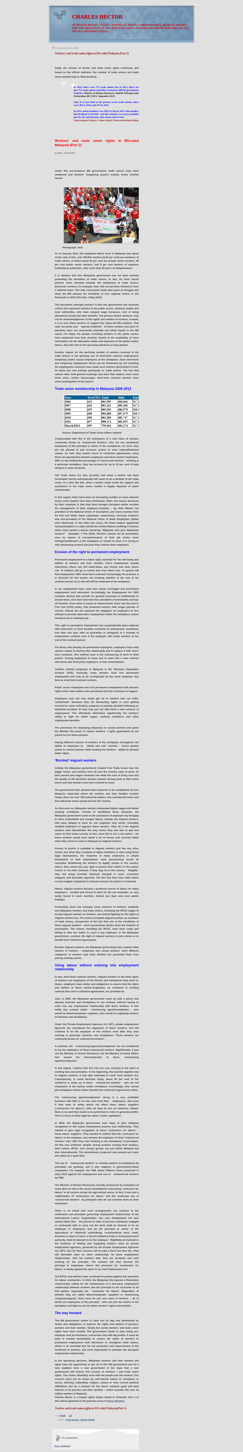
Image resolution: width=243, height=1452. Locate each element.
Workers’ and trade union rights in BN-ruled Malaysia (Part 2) (92, 53)
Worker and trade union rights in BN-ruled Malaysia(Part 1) (90, 1408)
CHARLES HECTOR (97, 17)
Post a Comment (62, 1446)
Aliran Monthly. (116, 1401)
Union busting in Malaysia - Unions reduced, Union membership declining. (106, 120)
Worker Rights (87, 1420)
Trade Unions (72, 1420)
